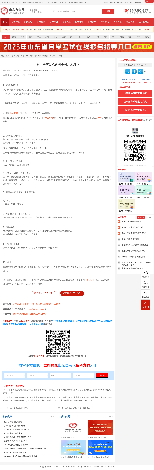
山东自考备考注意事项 (13, 433)
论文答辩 (115, 30)
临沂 (130, 37)
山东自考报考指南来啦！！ (15, 422)
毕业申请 (97, 30)
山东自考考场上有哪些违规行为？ (17, 437)
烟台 (55, 37)
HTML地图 (128, 2)
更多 (53, 416)
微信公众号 (125, 30)
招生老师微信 (147, 120)
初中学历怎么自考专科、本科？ (51, 56)
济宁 (72, 37)
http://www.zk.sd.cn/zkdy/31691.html (29, 314)
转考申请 (79, 30)
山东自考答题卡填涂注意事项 (16, 441)
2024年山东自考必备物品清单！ (17, 445)
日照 (97, 37)
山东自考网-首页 (67, 438)
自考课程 (79, 22)
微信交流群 (136, 30)
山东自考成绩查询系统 (135, 101)
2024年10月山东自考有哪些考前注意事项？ (21, 456)
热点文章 (141, 217)
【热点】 (7, 30)
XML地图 (138, 2)
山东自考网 (4, 2)
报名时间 (14, 113)
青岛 (22, 37)
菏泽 (138, 37)
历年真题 (118, 22)
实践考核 (88, 30)
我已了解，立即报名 (43, 293)
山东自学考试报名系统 (135, 93)
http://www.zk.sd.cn (36, 309)
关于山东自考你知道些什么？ (16, 426)
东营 (47, 37)
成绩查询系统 (35, 30)
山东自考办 (144, 22)
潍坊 (64, 37)
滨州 (105, 37)
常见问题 (130, 22)
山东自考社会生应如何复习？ (16, 452)
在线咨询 (146, 30)
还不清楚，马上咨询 (72, 293)
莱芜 (147, 37)
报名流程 (66, 22)
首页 (5, 22)
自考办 (99, 118)
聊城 (122, 37)
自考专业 (54, 22)
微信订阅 (149, 1)
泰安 (80, 37)
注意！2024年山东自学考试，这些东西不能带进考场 (25, 449)
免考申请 (70, 30)
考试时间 (49, 118)
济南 (14, 37)
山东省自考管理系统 (20, 30)
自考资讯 (15, 22)
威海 (89, 37)
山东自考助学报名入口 (135, 110)
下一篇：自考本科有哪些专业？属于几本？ (75, 408)
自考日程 (60, 30)
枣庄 (39, 37)
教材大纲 (92, 22)
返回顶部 (145, 304)
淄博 (30, 37)
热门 (6, 37)
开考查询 (41, 22)
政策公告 (28, 22)
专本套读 (105, 22)
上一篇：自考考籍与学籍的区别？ (16, 408)
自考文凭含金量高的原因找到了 (16, 429)
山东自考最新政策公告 (97, 438)
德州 (113, 37)
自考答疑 (33, 56)
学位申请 (106, 30)
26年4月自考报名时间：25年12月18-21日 (136, 79)
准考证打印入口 (49, 30)
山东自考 (17, 304)
